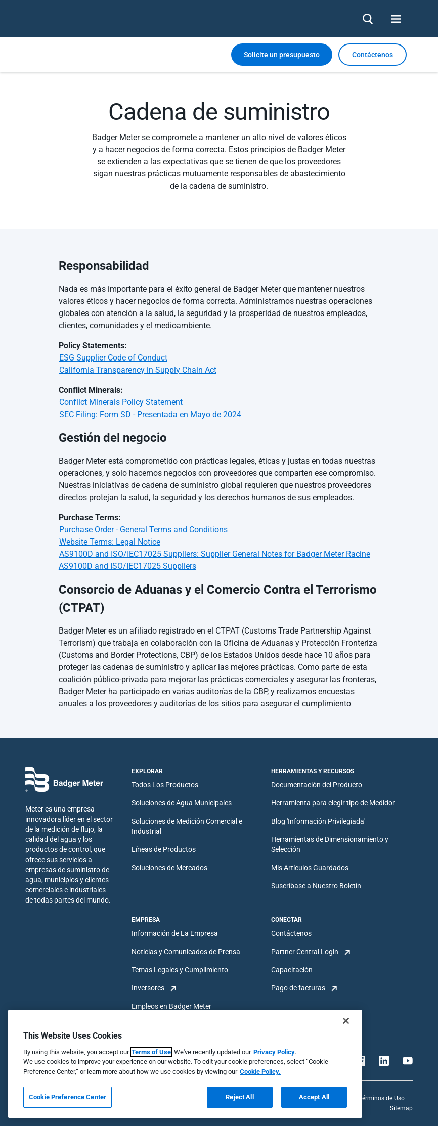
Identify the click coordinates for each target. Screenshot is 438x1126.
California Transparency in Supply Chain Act (137, 370)
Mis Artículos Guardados (309, 868)
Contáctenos (291, 933)
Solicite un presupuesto (282, 55)
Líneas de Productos (164, 849)
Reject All (239, 1097)
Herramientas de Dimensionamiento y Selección (329, 844)
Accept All (314, 1097)
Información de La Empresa (175, 933)
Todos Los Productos (165, 785)
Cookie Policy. (260, 1071)
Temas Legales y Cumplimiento (180, 970)
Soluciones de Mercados (169, 868)
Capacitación (292, 970)
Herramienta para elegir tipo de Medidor (333, 803)
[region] (185, 1064)
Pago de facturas (298, 988)
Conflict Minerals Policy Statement (121, 402)
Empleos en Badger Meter (171, 1006)
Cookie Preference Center (67, 1097)
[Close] (346, 1021)
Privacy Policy (274, 1052)
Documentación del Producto (316, 785)
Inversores (148, 988)
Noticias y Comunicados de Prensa (186, 952)
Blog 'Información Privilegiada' (318, 821)
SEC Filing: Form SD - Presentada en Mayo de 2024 (150, 414)
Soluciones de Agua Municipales (182, 803)
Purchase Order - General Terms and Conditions (143, 529)
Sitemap (401, 1108)
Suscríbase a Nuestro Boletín (316, 886)
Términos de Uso (382, 1098)
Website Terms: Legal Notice (109, 542)
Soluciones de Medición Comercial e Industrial (187, 826)
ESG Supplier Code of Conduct (113, 358)
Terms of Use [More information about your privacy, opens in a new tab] (151, 1052)
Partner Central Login (304, 952)
